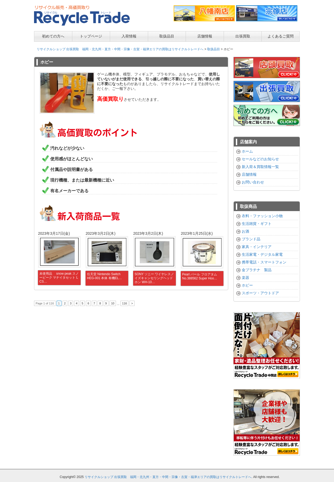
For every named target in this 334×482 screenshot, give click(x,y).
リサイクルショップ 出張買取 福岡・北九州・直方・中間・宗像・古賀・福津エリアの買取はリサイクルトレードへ (120, 49)
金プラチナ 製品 (257, 270)
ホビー (247, 285)
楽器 (245, 277)
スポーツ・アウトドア (260, 293)
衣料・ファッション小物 (262, 216)
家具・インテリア (257, 247)
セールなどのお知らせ (260, 159)
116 (124, 303)
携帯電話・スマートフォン (264, 262)
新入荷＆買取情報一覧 (260, 167)
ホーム (247, 151)
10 (112, 303)
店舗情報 (249, 174)
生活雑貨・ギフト (257, 223)
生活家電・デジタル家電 (262, 254)
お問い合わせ (253, 182)
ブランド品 (251, 239)
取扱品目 (213, 49)
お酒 (245, 231)
